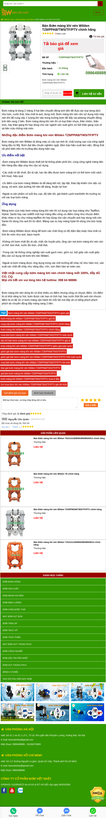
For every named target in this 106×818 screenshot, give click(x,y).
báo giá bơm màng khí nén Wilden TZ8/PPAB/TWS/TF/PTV (31, 368)
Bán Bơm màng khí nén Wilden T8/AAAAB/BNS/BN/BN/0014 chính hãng (69, 438)
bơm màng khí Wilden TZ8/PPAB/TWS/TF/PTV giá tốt (28, 318)
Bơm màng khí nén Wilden (47, 20)
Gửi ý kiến (90, 405)
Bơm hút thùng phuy (15, 665)
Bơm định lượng (12, 602)
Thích (14, 427)
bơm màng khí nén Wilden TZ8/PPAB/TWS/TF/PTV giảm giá (38, 313)
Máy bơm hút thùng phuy (17, 644)
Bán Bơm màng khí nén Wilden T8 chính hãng (56, 474)
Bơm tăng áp (10, 623)
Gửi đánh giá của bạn (15, 393)
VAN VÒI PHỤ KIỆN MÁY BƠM (17, 679)
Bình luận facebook (43, 393)
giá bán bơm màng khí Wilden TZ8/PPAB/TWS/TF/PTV (28, 373)
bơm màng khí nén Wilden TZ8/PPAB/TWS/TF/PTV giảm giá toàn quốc (36, 346)
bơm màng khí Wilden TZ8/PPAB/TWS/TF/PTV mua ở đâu (30, 379)
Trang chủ (7, 20)
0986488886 (18, 744)
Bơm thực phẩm (11, 637)
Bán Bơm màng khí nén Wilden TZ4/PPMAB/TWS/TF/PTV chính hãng (68, 509)
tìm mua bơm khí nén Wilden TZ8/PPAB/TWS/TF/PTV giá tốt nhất (34, 384)
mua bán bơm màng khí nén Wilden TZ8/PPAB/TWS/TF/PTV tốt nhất (35, 362)
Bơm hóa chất (11, 588)
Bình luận (60, 34)
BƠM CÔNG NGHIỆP (13, 651)
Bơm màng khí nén (25, 20)
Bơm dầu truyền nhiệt (15, 658)
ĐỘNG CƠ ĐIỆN (10, 672)
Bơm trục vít (10, 630)
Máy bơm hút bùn (12, 616)
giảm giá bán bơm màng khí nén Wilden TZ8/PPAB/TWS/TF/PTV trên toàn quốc (41, 357)
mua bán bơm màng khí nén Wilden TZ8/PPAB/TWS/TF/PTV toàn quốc (36, 335)
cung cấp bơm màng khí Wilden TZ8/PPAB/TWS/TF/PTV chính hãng (35, 324)
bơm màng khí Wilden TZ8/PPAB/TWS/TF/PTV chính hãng (30, 329)
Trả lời (5, 427)
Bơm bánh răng (11, 581)
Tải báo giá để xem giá (60, 46)
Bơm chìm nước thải (14, 609)
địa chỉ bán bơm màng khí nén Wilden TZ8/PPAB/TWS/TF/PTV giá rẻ (36, 340)
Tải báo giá (96, 36)
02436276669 (34, 744)
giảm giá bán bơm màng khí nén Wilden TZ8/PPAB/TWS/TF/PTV (33, 351)
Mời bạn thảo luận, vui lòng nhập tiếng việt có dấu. (40, 403)
